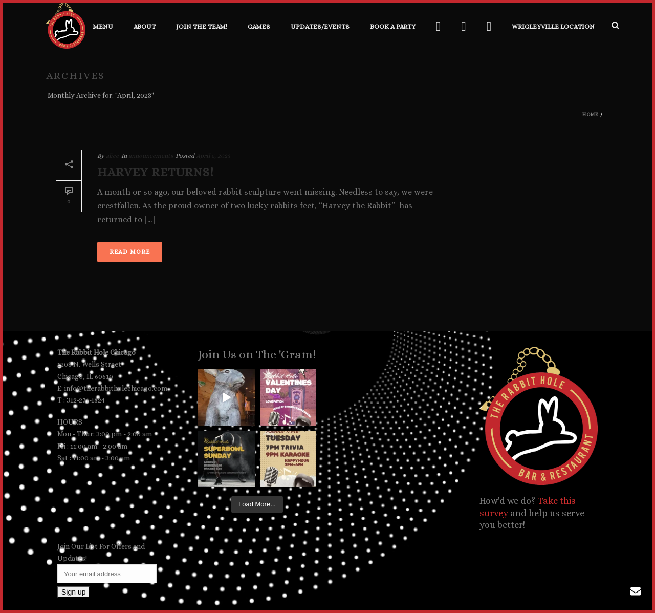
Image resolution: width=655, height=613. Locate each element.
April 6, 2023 (213, 155)
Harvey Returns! (155, 172)
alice (112, 155)
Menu (103, 26)
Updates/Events (320, 26)
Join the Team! (201, 26)
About (145, 26)
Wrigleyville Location (553, 26)
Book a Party (393, 26)
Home (590, 114)
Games (259, 26)
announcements (150, 155)
